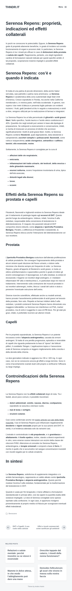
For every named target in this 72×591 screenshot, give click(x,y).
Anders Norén (39, 586)
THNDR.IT (12, 7)
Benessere (13, 513)
